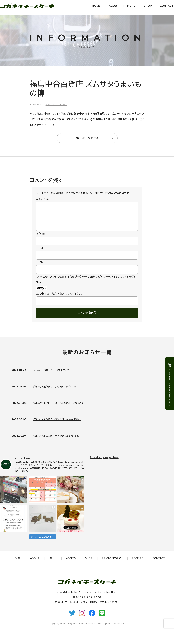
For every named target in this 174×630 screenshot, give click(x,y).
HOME (96, 5)
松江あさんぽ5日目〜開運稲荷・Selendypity (59, 440)
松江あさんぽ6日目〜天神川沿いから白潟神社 (59, 424)
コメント (42, 199)
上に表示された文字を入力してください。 (59, 298)
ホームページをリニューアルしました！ (54, 375)
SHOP (148, 5)
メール (41, 252)
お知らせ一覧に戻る (87, 138)
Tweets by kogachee (104, 462)
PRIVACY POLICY (112, 563)
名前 (40, 238)
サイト (39, 267)
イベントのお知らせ (56, 104)
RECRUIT (137, 563)
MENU (131, 5)
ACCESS (71, 563)
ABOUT (114, 5)
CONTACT (166, 5)
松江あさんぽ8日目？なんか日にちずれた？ (57, 391)
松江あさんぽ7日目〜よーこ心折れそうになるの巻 (61, 407)
